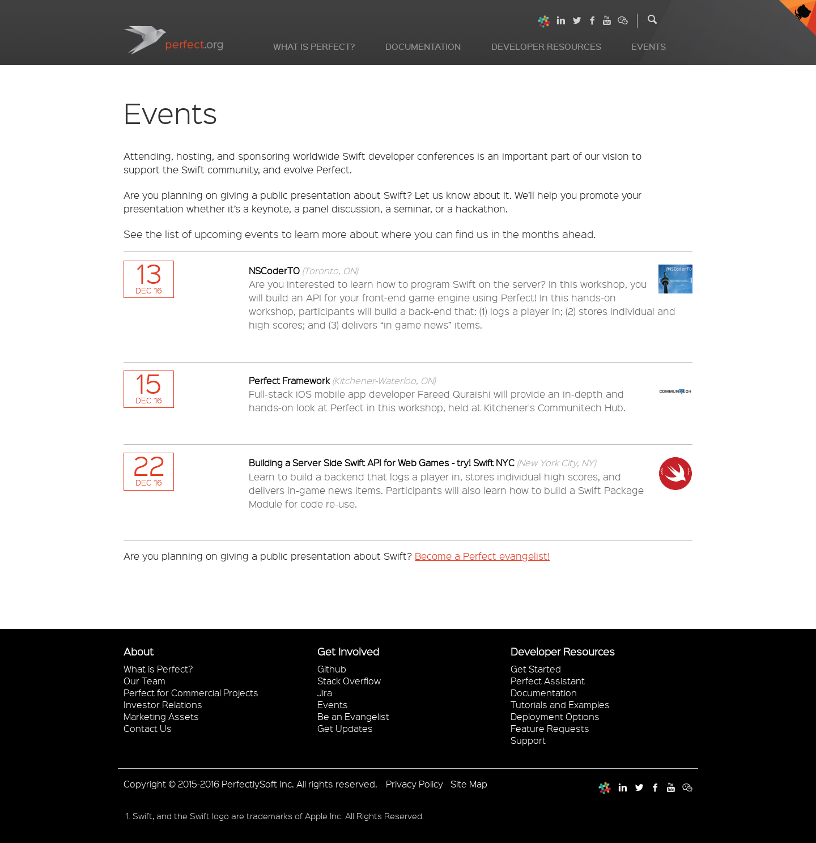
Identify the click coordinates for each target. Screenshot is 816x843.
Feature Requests (550, 728)
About (139, 651)
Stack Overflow (349, 681)
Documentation (423, 46)
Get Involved (348, 651)
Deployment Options (555, 716)
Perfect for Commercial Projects (191, 693)
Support (528, 740)
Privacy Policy (414, 784)
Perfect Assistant (548, 681)
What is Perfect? (314, 46)
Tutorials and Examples (560, 704)
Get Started (536, 669)
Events (648, 46)
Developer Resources (546, 46)
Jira (324, 693)
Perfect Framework (290, 380)
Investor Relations (163, 704)
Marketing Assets (161, 716)
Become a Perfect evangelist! (482, 556)
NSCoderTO (275, 270)
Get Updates (345, 728)
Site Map (468, 784)
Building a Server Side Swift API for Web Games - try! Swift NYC (383, 463)
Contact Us (148, 728)
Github (331, 669)
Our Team (144, 681)
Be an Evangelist (353, 716)
